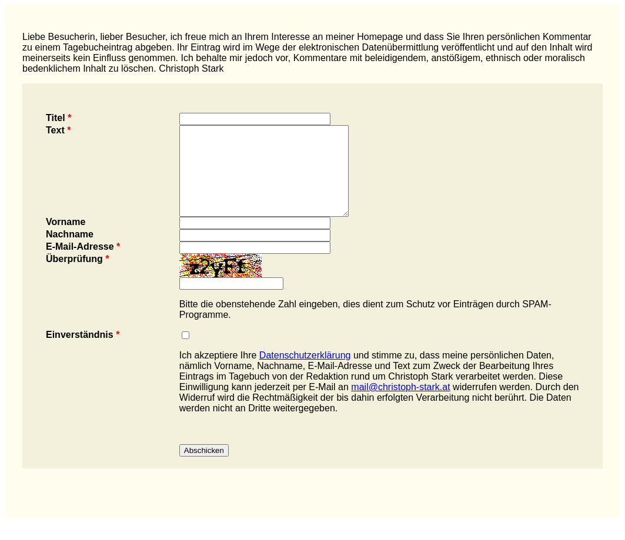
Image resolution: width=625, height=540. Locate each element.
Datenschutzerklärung (305, 373)
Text (58, 130)
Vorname (65, 239)
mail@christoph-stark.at (400, 405)
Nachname (69, 252)
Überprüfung (77, 276)
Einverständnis (82, 352)
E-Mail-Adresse (83, 264)
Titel (58, 118)
